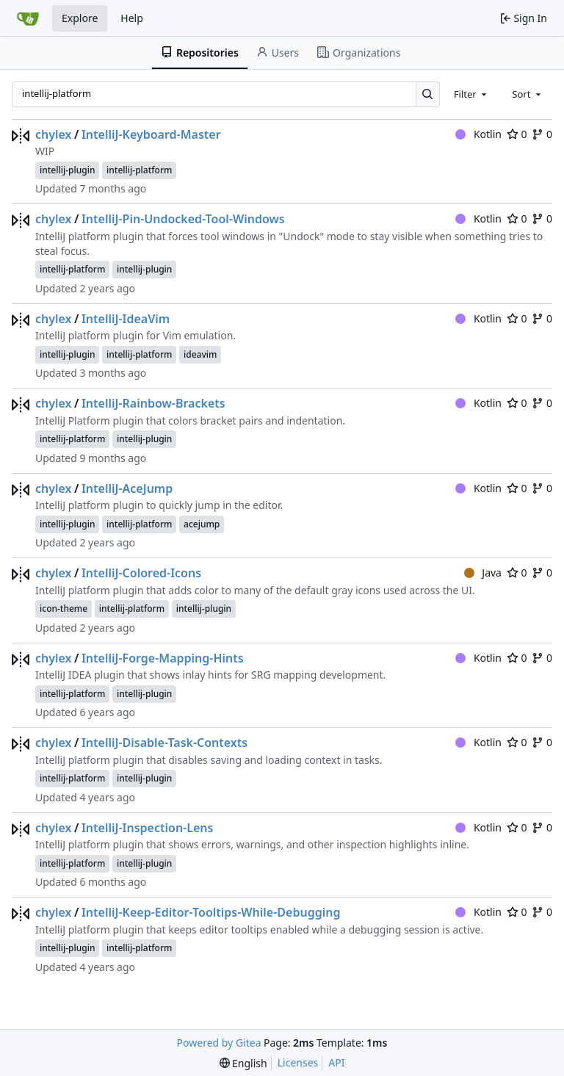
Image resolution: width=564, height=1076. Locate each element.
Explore (80, 18)
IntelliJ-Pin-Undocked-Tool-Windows (183, 219)
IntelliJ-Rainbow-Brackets (153, 403)
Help (131, 18)
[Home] (27, 18)
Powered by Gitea (219, 1043)
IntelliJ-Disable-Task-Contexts (164, 742)
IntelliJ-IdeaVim (126, 318)
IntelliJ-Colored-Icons (141, 573)
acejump (202, 524)
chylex (53, 134)
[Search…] (428, 94)
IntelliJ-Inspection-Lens (147, 827)
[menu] (243, 1063)
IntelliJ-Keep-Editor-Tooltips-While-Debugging (211, 912)
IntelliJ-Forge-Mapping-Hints (163, 658)
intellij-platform (139, 170)
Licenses (298, 1062)
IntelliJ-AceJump (127, 488)
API (336, 1062)
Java (483, 572)
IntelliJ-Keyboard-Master (151, 134)
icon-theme (63, 608)
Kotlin (478, 134)
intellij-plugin (67, 170)
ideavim (200, 354)
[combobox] (471, 94)
